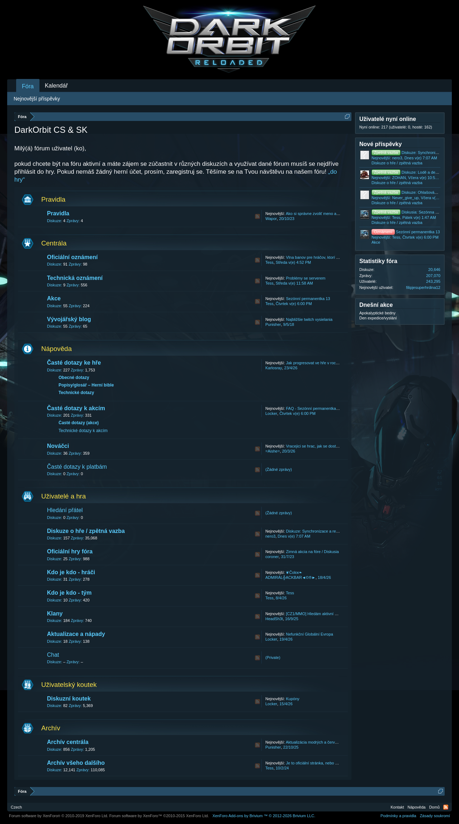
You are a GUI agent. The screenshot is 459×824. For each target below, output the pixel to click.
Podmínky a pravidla (398, 816)
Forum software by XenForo (58, 816)
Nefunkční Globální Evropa (309, 634)
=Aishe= (272, 451)
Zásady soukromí (435, 816)
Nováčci (58, 446)
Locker (271, 413)
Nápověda (56, 348)
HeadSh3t (274, 619)
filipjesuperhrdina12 (423, 287)
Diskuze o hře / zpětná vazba (86, 531)
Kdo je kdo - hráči (71, 572)
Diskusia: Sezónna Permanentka (415, 212)
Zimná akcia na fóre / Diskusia (312, 551)
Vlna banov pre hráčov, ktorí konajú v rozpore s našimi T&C (337, 257)
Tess (269, 262)
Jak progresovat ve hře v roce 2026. (317, 363)
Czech (16, 807)
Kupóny (292, 699)
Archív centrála (68, 742)
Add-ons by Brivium (263, 816)
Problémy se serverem (305, 278)
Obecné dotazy (73, 377)
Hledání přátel (65, 510)
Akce (54, 298)
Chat (53, 655)
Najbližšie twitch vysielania (309, 319)
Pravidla (53, 199)
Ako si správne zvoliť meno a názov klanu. (323, 213)
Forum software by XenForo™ (159, 816)
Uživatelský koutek (69, 684)
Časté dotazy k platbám (77, 467)
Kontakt (397, 807)
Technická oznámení (75, 278)
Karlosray (273, 368)
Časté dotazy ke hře (74, 363)
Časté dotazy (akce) (78, 422)
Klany (55, 613)
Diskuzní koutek (69, 699)
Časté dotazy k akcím (76, 408)
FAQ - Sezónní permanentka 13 (313, 408)
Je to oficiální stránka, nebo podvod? (318, 763)
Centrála (54, 243)
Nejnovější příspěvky (37, 99)
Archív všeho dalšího (76, 763)
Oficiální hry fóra (70, 551)
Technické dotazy (76, 392)
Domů (434, 807)
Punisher (273, 324)
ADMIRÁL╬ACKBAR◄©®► (290, 577)
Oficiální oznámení (72, 257)
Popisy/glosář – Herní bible (86, 385)
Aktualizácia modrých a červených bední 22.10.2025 (331, 742)
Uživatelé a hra (63, 496)
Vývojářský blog (69, 319)
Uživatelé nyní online (387, 119)
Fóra (28, 86)
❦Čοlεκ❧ (294, 572)
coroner (272, 556)
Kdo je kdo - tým (69, 593)
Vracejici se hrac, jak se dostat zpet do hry (323, 446)
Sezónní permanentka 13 (308, 298)
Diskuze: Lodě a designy (408, 172)
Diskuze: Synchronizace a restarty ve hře (322, 531)
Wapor (271, 218)
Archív (50, 728)
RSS (257, 216)
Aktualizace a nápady (76, 634)
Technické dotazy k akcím (83, 430)
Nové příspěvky (380, 144)
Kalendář (56, 86)
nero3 (270, 536)
